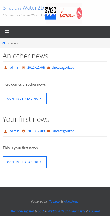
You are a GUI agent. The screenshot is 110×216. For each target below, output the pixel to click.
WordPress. (71, 201)
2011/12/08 (36, 67)
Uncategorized (63, 67)
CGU (40, 211)
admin (14, 67)
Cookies (94, 211)
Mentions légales (22, 211)
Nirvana (54, 201)
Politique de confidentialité (66, 211)
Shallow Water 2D (23, 7)
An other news (25, 55)
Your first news (26, 119)
